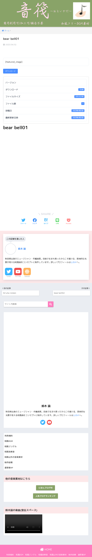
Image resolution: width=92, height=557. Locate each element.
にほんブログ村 (45, 482)
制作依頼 (9, 456)
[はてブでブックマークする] (46, 214)
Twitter (8, 269)
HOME (46, 545)
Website (27, 269)
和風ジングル (11, 439)
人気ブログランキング (45, 491)
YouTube (18, 269)
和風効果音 (10, 445)
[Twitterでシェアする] (23, 214)
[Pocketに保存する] (68, 214)
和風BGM (9, 434)
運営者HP (9, 462)
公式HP (74, 255)
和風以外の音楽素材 (14, 450)
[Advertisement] (46, 144)
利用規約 (9, 428)
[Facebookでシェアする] (34, 214)
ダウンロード (10, 64)
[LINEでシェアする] (57, 214)
